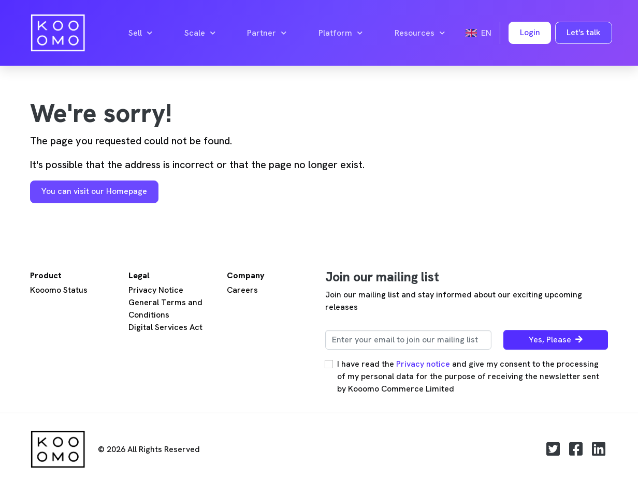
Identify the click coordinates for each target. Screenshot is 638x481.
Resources (420, 33)
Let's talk (584, 32)
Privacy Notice (155, 289)
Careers (242, 289)
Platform (340, 33)
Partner (266, 33)
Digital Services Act (165, 327)
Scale (199, 33)
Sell (140, 33)
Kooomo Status (59, 289)
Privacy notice (423, 363)
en (478, 32)
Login (530, 32)
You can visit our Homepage (94, 191)
